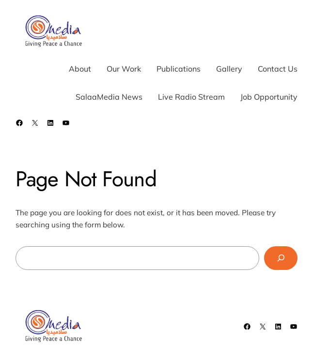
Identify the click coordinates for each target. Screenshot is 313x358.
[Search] (280, 257)
